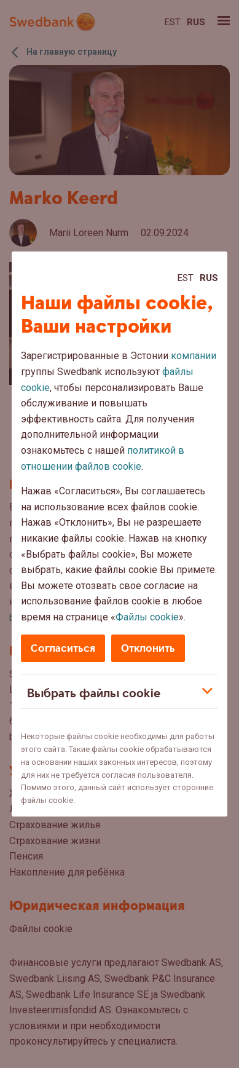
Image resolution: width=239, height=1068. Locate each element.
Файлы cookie (147, 617)
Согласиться (63, 648)
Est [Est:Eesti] (186, 277)
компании (193, 356)
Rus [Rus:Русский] (209, 277)
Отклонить (148, 648)
